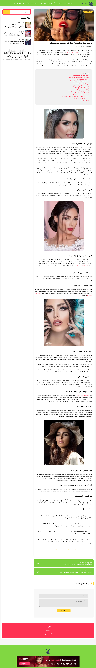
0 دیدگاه (79, 46)
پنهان (84, 73)
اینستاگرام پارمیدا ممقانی (83, 395)
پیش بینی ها (43, 3)
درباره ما (48, 630)
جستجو (6, 12)
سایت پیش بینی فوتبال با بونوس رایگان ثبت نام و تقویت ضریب (75, 573)
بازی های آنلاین (17, 3)
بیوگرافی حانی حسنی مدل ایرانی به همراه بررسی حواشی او (77, 564)
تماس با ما (48, 627)
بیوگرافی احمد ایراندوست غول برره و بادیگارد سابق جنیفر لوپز (14, 42)
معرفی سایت (59, 3)
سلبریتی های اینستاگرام (72, 52)
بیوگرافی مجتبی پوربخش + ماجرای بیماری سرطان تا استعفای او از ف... (14, 34)
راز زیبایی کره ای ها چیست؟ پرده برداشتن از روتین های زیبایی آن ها (14, 26)
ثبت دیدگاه (63, 610)
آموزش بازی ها (51, 3)
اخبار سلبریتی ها (87, 11)
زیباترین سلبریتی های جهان (82, 266)
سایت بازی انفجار (68, 3)
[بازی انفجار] (91, 3)
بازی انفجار (85, 3)
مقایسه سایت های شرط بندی (30, 3)
